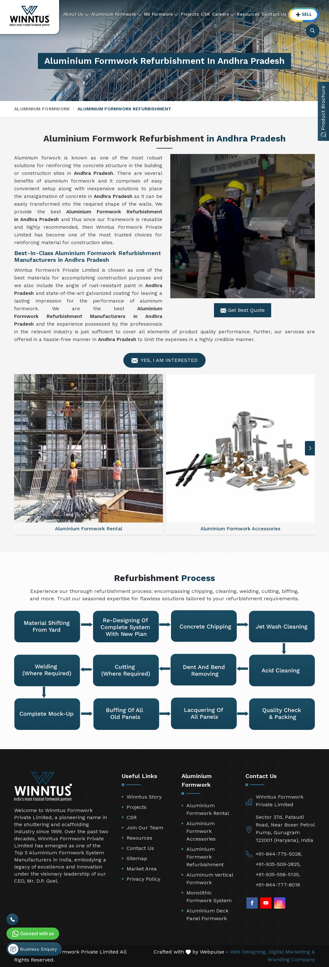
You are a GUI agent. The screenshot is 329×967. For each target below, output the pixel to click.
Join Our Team (145, 828)
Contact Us (274, 14)
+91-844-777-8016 (278, 885)
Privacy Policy (143, 879)
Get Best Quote (242, 310)
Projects (190, 14)
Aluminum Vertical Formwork (209, 879)
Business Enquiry (32, 949)
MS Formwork (161, 14)
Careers (223, 14)
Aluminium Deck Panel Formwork (207, 914)
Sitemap (137, 858)
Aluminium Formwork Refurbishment (205, 857)
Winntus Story (144, 797)
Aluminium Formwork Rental (207, 809)
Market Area (142, 869)
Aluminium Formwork (116, 14)
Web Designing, (248, 952)
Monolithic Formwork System (209, 896)
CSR (205, 14)
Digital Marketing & (292, 952)
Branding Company (291, 959)
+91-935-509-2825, (278, 864)
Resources (248, 14)
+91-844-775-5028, (279, 854)
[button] (310, 448)
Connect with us (32, 933)
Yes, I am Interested (164, 360)
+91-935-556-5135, (278, 874)
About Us (76, 14)
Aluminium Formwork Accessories (201, 831)
